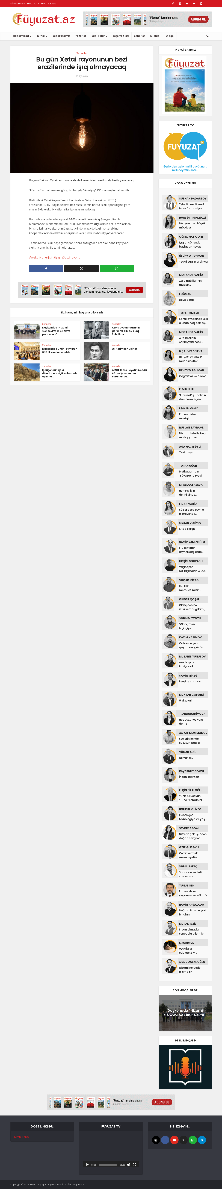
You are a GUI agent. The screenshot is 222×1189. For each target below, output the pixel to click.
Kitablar (155, 36)
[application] (111, 1151)
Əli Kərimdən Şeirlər (124, 349)
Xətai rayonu (71, 257)
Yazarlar (80, 36)
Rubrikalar (98, 36)
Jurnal (41, 36)
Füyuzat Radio (48, 3)
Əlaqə (170, 36)
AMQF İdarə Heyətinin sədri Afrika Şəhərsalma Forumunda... (129, 373)
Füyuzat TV (33, 3)
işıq (57, 257)
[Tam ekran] (134, 1164)
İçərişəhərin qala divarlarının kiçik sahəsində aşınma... (59, 373)
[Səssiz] (129, 1164)
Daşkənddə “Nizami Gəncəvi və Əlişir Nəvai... (185, 1013)
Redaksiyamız (61, 36)
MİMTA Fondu (17, 3)
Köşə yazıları (121, 36)
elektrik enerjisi (41, 257)
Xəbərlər (139, 36)
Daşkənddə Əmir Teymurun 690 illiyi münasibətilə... (59, 350)
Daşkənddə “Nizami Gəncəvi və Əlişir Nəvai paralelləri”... (56, 331)
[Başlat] (87, 1164)
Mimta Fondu (21, 1136)
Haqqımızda (21, 36)
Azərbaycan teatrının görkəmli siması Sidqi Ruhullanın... (126, 331)
